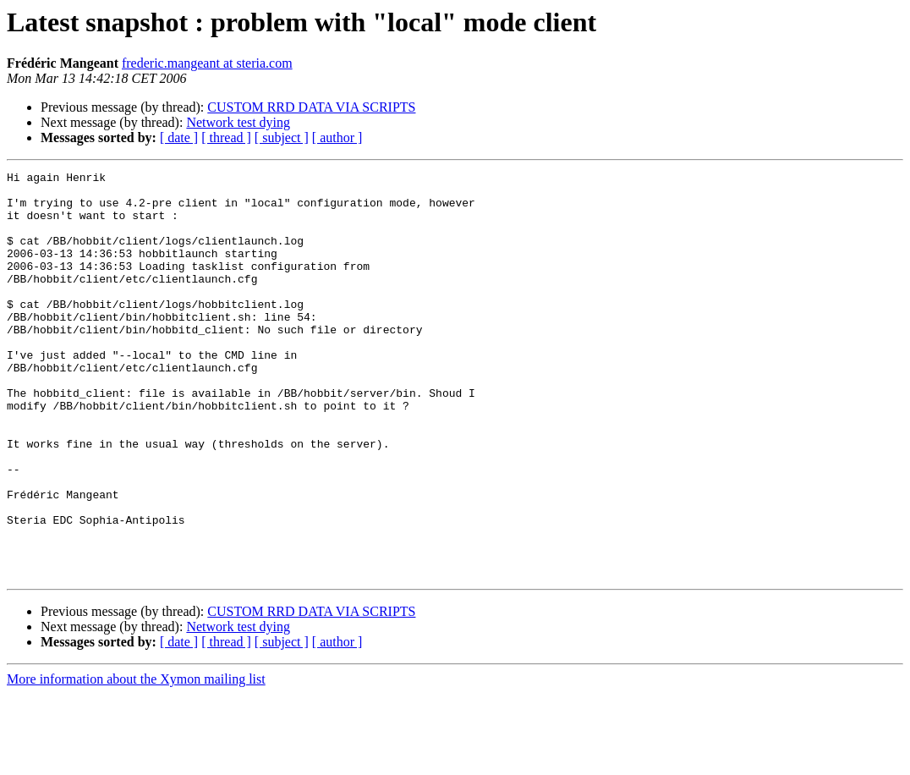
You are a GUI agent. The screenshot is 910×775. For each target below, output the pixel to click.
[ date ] (179, 137)
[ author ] (337, 137)
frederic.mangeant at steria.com (207, 63)
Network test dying (238, 122)
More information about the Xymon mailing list (136, 760)
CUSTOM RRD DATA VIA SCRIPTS (311, 107)
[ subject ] (282, 137)
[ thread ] (226, 137)
